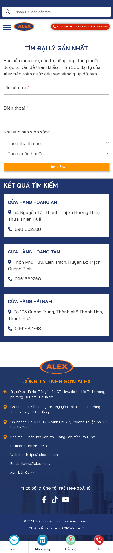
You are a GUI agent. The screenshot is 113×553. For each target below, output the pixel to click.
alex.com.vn (80, 521)
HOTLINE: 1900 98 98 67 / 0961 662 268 (80, 26)
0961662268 (24, 229)
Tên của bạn (17, 87)
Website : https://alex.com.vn (34, 454)
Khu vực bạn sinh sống (27, 132)
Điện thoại (16, 108)
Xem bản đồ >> (22, 472)
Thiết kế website (43, 528)
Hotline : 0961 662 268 (28, 445)
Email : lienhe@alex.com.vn (31, 463)
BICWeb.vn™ (74, 528)
